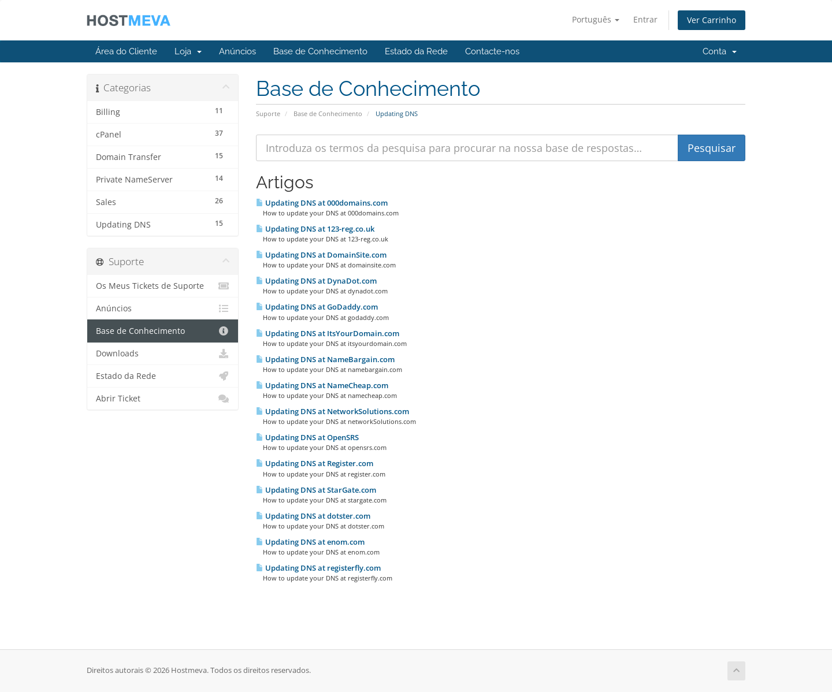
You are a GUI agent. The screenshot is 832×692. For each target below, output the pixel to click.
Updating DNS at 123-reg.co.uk (315, 229)
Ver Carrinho (711, 19)
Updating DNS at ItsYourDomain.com (327, 333)
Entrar (645, 19)
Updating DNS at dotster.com (313, 516)
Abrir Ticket (162, 398)
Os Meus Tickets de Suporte (162, 286)
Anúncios (237, 51)
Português (595, 19)
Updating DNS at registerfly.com (318, 568)
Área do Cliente (126, 51)
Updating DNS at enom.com (310, 542)
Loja (188, 51)
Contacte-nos (492, 51)
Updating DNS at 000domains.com (322, 203)
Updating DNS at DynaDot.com (316, 281)
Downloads (162, 353)
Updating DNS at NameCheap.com (322, 385)
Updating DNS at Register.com (314, 463)
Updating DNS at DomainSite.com (321, 255)
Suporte (268, 113)
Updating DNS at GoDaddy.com (317, 307)
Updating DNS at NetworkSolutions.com (332, 411)
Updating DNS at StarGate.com (316, 490)
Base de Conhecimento (320, 51)
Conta (720, 51)
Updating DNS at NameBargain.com (325, 359)
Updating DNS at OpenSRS (307, 437)
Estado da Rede (416, 51)
